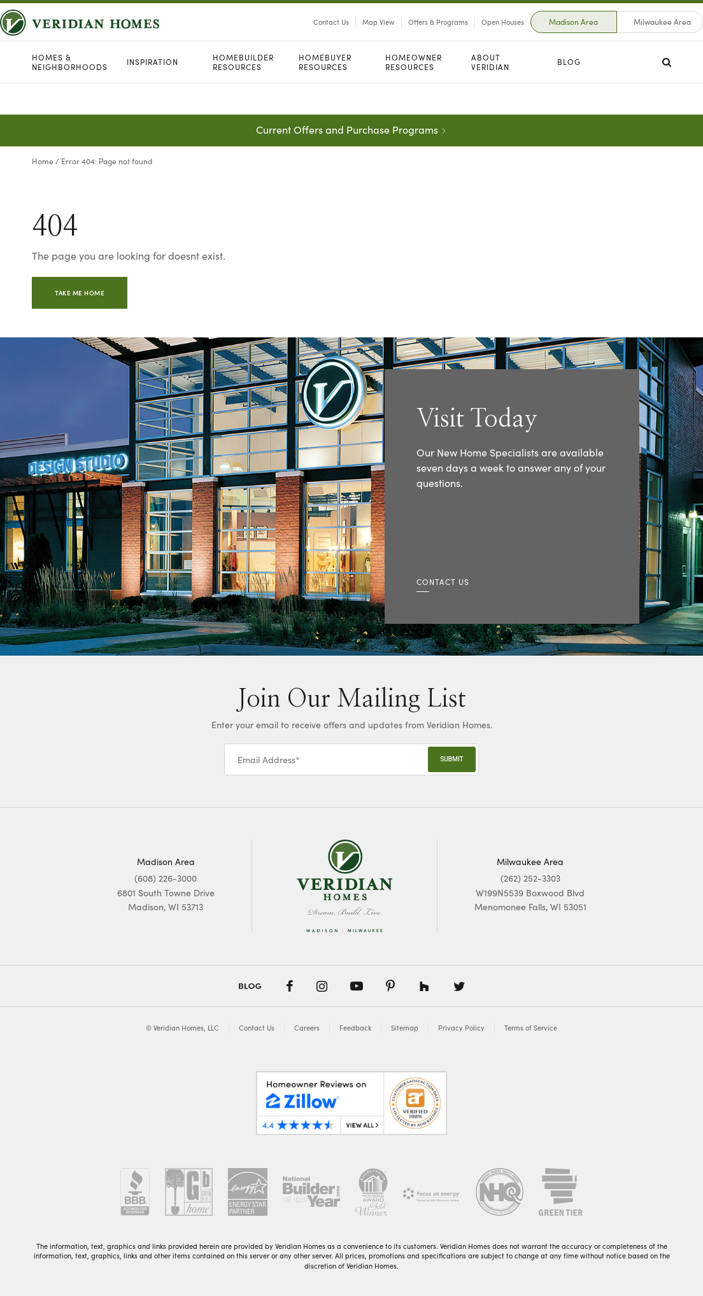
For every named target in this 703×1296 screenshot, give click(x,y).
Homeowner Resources (413, 94)
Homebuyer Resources (325, 94)
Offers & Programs (406, 37)
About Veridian (490, 94)
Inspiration (152, 93)
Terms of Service (530, 1027)
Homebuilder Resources (243, 94)
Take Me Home (79, 292)
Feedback (355, 1027)
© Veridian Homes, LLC (182, 1027)
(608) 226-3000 (165, 877)
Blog (569, 93)
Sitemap (404, 1027)
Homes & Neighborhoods (70, 94)
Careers (307, 1027)
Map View (346, 37)
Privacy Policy (461, 1027)
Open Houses (471, 37)
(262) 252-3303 (530, 877)
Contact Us (299, 37)
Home (42, 160)
